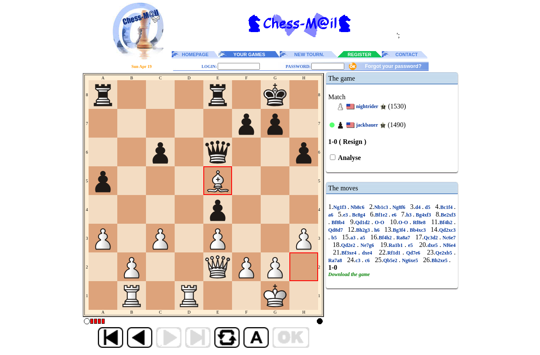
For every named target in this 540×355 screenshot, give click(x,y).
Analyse (349, 157)
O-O (379, 222)
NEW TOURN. (309, 54)
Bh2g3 (363, 230)
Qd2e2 (349, 245)
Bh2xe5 (440, 260)
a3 (354, 238)
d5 (428, 207)
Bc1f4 (447, 207)
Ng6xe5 (409, 260)
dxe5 (433, 245)
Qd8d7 (336, 230)
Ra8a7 (403, 238)
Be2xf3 (448, 215)
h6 (377, 230)
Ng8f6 (399, 207)
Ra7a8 (335, 260)
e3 (346, 215)
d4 (418, 207)
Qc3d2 (431, 238)
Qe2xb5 (444, 253)
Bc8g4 (359, 215)
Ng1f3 (340, 207)
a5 (363, 238)
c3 (359, 260)
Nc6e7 (448, 238)
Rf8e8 (419, 222)
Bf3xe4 (349, 253)
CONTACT (406, 54)
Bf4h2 (447, 222)
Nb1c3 (381, 207)
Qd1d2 (363, 222)
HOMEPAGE (195, 54)
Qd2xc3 (447, 230)
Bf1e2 (382, 215)
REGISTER (359, 54)
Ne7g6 (367, 245)
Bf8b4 (338, 222)
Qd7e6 (413, 253)
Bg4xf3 (423, 215)
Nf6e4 (448, 245)
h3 (409, 215)
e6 (393, 215)
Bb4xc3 (417, 230)
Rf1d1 (394, 253)
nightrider (367, 106)
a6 (331, 215)
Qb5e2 (391, 260)
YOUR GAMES (249, 54)
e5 (410, 245)
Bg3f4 (400, 230)
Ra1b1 (397, 245)
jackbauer (367, 125)
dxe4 (367, 253)
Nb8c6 (357, 207)
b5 (334, 238)
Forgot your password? (393, 66)
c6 (367, 260)
